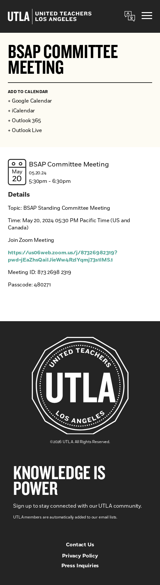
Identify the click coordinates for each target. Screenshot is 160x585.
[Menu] (147, 16)
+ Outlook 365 (24, 120)
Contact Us (80, 544)
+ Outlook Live (25, 130)
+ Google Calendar (30, 101)
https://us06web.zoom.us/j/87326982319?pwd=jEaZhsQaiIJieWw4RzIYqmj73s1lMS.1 (62, 256)
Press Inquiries (80, 565)
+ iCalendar (21, 110)
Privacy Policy (80, 555)
